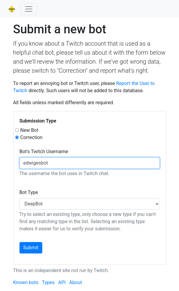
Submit (30, 247)
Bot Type (28, 192)
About (75, 282)
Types (48, 282)
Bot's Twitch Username (43, 151)
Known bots (25, 282)
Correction (31, 137)
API (62, 282)
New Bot (29, 130)
